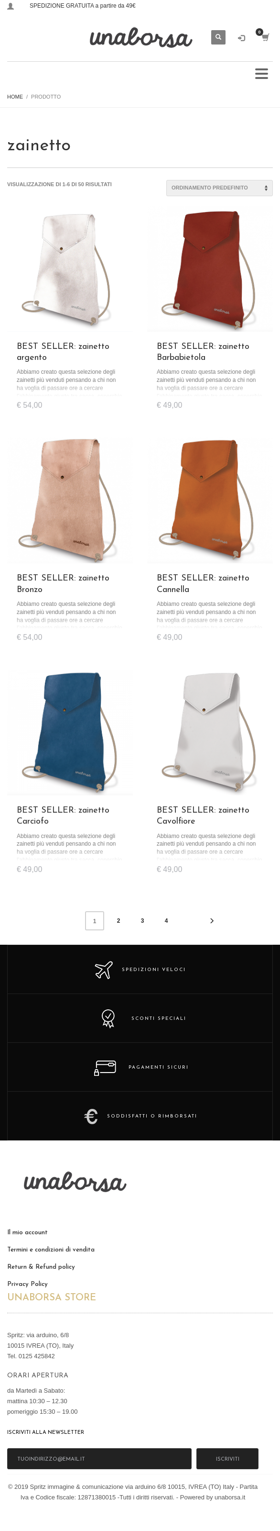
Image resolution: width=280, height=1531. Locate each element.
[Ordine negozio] (219, 188)
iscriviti (227, 1459)
